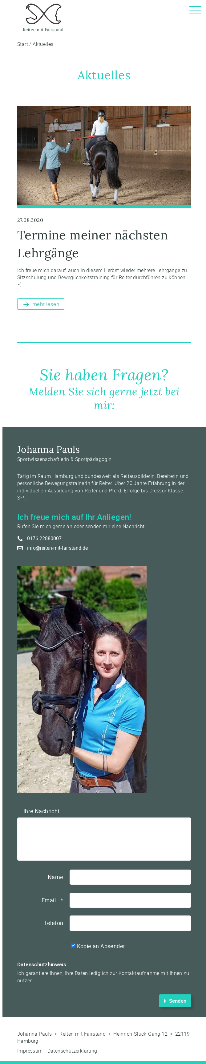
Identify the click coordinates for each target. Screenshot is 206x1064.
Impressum (30, 1050)
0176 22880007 (44, 538)
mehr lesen (45, 304)
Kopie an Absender (101, 946)
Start (22, 44)
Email (52, 900)
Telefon (53, 923)
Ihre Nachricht (41, 811)
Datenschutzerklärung (72, 1050)
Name (55, 877)
